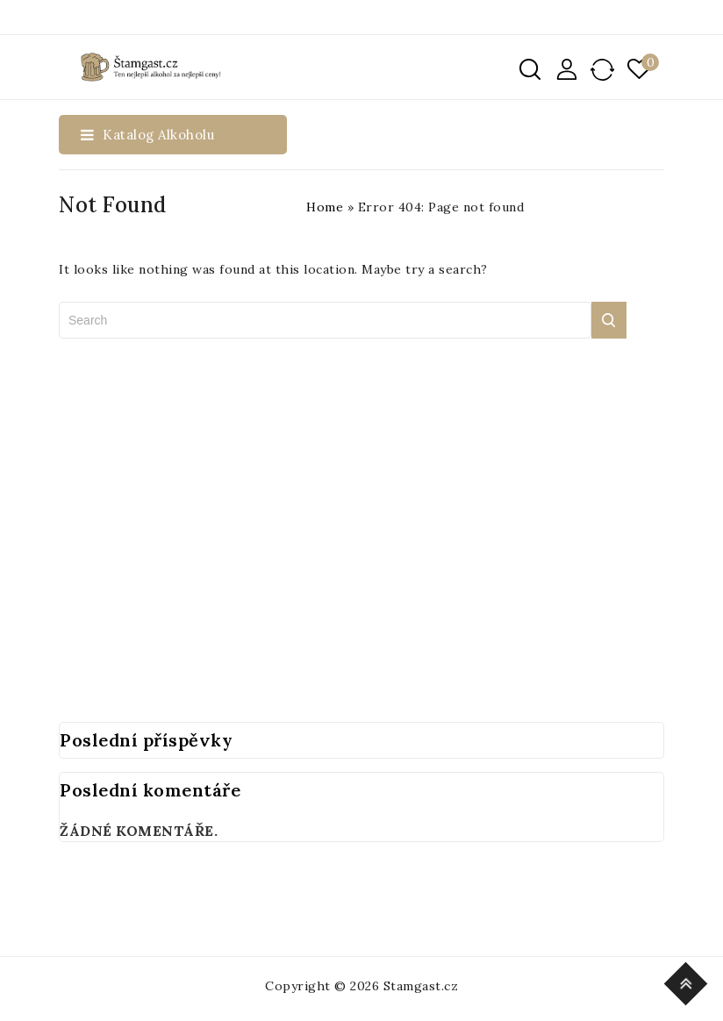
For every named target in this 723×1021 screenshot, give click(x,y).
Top (688, 981)
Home (324, 207)
